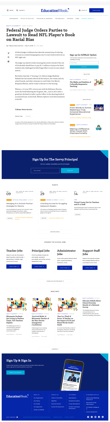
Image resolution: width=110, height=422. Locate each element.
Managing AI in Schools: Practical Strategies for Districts (19, 205)
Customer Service (56, 403)
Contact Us (54, 394)
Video (90, 104)
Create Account (15, 372)
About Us (36, 394)
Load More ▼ (55, 349)
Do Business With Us (92, 394)
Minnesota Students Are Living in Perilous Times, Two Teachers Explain (15, 319)
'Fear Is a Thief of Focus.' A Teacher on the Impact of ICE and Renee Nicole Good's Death (66, 320)
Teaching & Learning (48, 18)
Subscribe (96, 10)
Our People (37, 403)
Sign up (70, 170)
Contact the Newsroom (57, 406)
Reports (97, 298)
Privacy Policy (69, 417)
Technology (63, 18)
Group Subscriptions (74, 403)
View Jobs (13, 266)
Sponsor (72, 126)
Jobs (81, 18)
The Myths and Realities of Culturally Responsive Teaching (80, 84)
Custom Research (91, 412)
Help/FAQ (53, 401)
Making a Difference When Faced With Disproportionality (79, 131)
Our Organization (38, 398)
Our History (37, 401)
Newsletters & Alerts (74, 401)
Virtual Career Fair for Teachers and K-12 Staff (86, 203)
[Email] (45, 170)
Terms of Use (58, 417)
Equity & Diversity (13, 25)
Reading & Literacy (52, 200)
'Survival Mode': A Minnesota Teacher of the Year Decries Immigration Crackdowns (40, 320)
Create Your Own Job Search (55, 281)
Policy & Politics (30, 18)
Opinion (74, 18)
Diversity (28, 116)
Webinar (30, 200)
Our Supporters (38, 406)
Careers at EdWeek (39, 409)
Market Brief (91, 18)
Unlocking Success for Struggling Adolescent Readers (53, 205)
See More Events (55, 231)
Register (10, 218)
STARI (62, 218)
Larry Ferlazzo (74, 90)
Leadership (17, 18)
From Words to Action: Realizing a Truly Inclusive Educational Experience (80, 111)
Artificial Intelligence (20, 200)
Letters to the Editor (57, 398)
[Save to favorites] (8, 57)
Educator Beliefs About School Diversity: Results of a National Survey (92, 304)
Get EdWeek (72, 394)
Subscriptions (72, 398)
